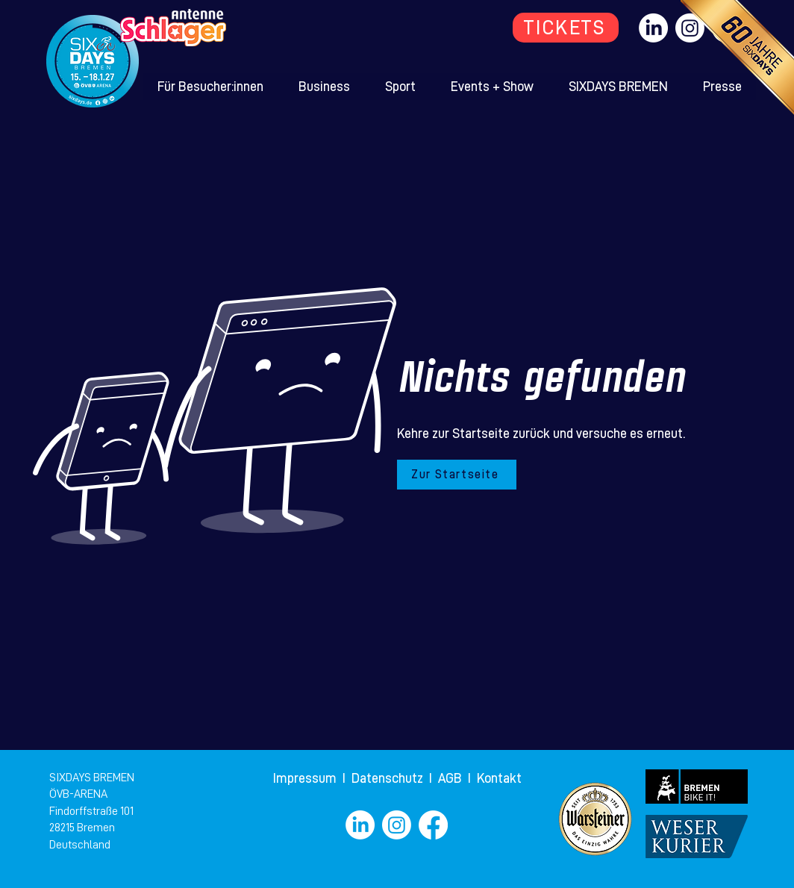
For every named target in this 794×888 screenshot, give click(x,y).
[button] (210, 86)
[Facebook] (433, 824)
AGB (453, 778)
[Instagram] (396, 824)
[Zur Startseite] (456, 475)
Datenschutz (388, 778)
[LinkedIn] (653, 28)
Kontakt (499, 778)
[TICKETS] (566, 28)
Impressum (306, 778)
